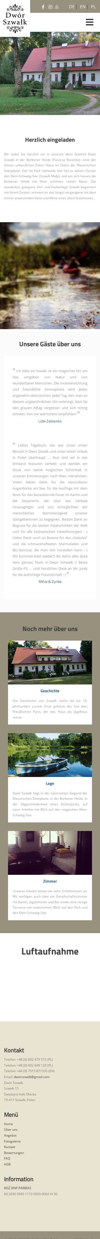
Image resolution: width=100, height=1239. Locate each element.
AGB (7, 1164)
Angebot (10, 1135)
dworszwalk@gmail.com (32, 1077)
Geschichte (50, 691)
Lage (50, 783)
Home (8, 1124)
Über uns (11, 1129)
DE (71, 5)
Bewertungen (14, 1152)
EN (82, 5)
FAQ (7, 1158)
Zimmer (50, 881)
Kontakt (9, 1147)
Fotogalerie (12, 1141)
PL (93, 5)
